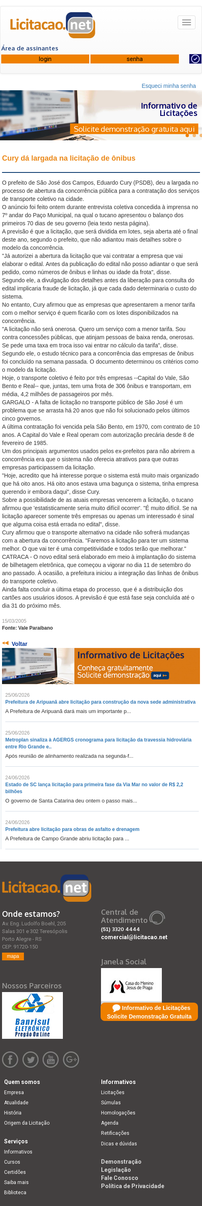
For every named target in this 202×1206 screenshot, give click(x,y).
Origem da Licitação (26, 1123)
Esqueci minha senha (169, 86)
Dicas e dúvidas (119, 1144)
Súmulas (111, 1103)
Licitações (113, 1092)
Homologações (118, 1113)
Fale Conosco (119, 1178)
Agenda (109, 1123)
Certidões (15, 1172)
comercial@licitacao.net (134, 937)
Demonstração (121, 1161)
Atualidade (16, 1103)
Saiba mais (16, 1182)
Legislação (116, 1170)
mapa (13, 956)
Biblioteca (15, 1192)
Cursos (12, 1162)
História (12, 1113)
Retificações (115, 1133)
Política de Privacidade (132, 1186)
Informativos (18, 1152)
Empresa (14, 1092)
